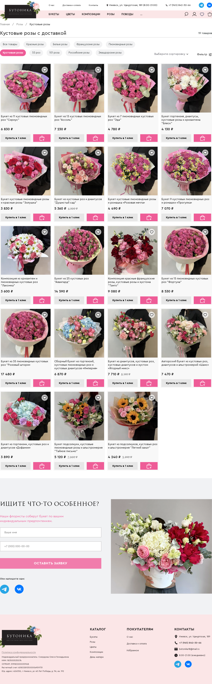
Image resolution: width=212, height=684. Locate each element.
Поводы (127, 14)
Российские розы (78, 52)
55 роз (36, 52)
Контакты (93, 5)
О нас (51, 5)
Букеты (54, 14)
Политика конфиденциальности (19, 652)
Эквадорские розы (110, 52)
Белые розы (60, 44)
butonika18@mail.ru (189, 649)
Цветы (70, 14)
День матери (97, 657)
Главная (5, 24)
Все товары (10, 44)
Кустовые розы (13, 52)
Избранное (133, 650)
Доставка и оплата (72, 5)
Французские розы (88, 44)
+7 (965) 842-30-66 (190, 643)
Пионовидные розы (120, 44)
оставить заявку (50, 563)
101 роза (54, 52)
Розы (111, 14)
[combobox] (170, 54)
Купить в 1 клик (15, 138)
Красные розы (35, 44)
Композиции (91, 14)
